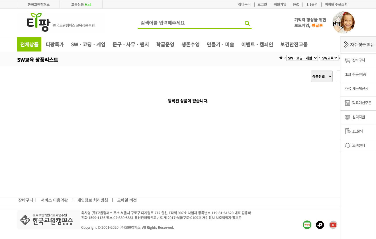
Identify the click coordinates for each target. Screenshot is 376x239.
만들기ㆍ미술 (220, 44)
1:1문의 (312, 4)
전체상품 (29, 44)
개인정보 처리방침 (92, 200)
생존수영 (190, 44)
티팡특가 (55, 44)
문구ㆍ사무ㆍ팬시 (131, 44)
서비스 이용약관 (54, 200)
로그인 (262, 4)
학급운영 (165, 44)
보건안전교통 (294, 44)
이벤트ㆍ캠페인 (257, 44)
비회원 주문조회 (336, 4)
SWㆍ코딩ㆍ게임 (88, 44)
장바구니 (244, 4)
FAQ (296, 4)
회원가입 (280, 4)
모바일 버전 (127, 200)
